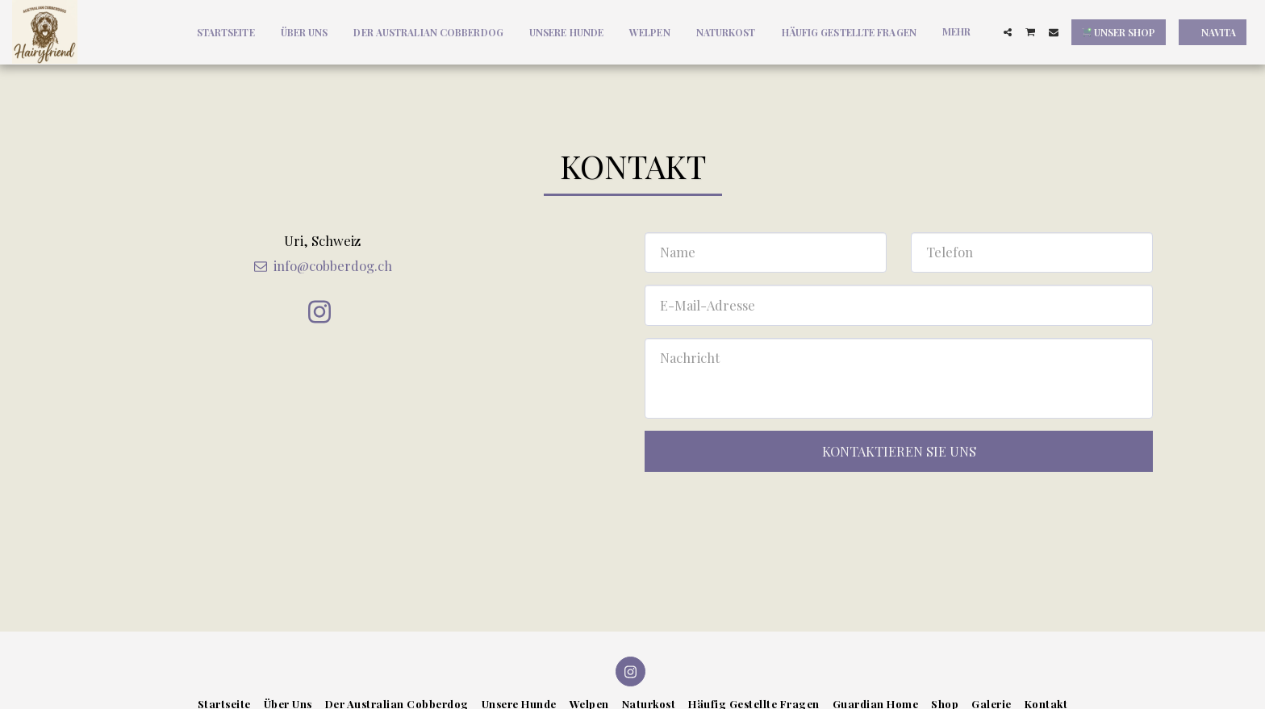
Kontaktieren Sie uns (899, 451)
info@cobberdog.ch (321, 265)
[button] (1007, 32)
